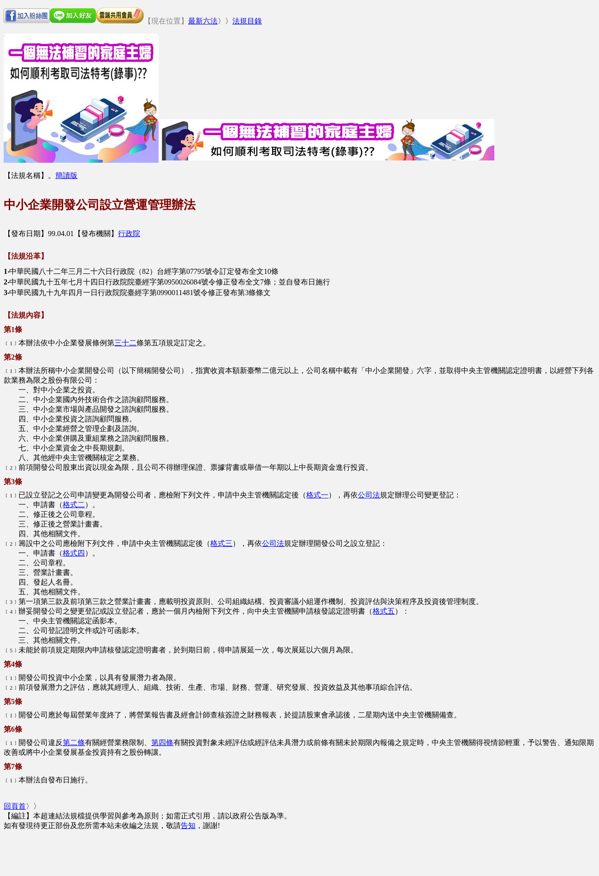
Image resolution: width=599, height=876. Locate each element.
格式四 (74, 553)
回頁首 (15, 806)
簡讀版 (66, 175)
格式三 (221, 543)
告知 (188, 825)
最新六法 (203, 21)
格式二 (74, 505)
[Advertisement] (326, 56)
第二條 (74, 742)
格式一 (317, 495)
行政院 (129, 233)
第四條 (162, 742)
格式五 (384, 611)
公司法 (369, 495)
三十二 (125, 343)
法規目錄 (247, 21)
